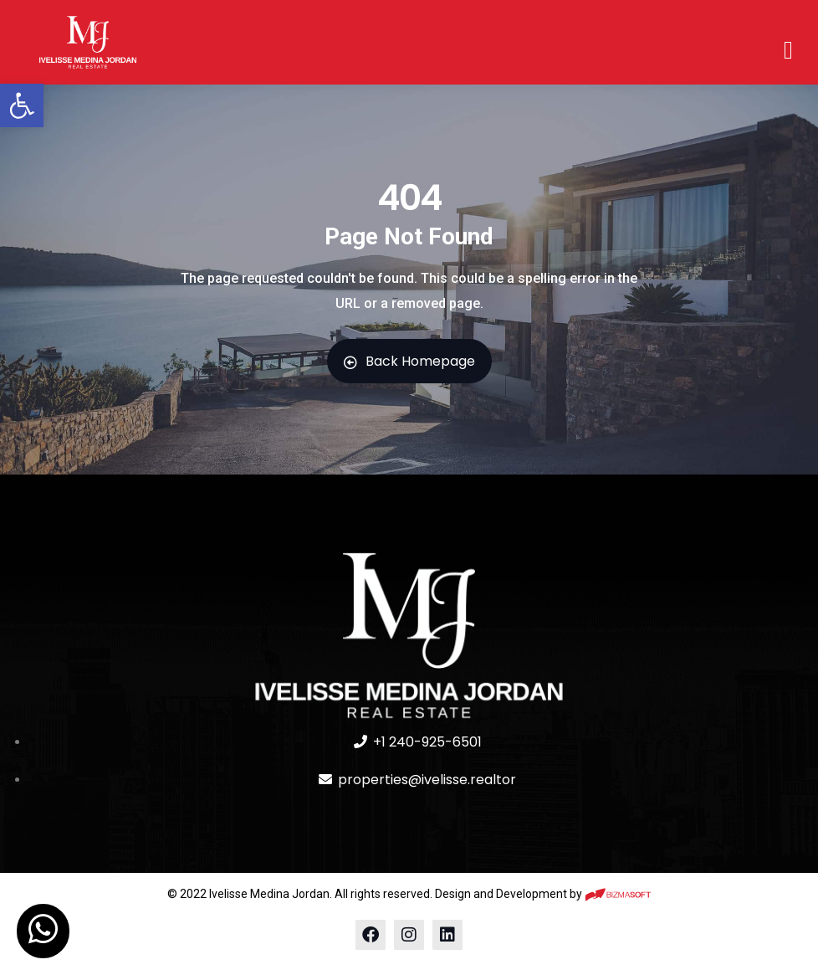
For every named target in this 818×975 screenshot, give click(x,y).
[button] (21, 105)
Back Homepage (409, 361)
